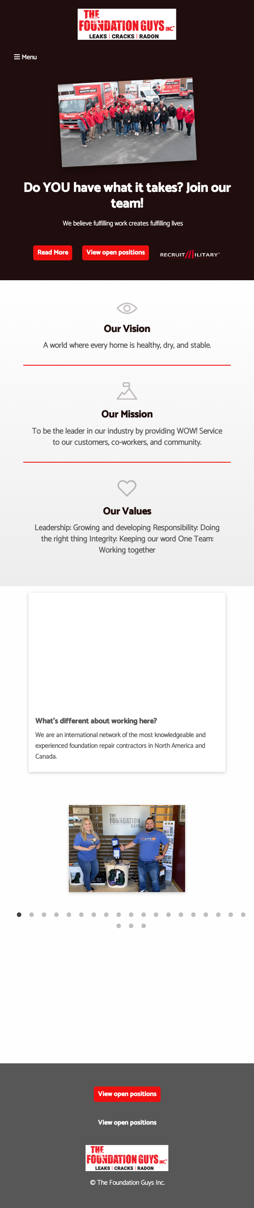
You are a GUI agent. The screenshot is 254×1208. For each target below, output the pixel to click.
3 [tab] (40, 910)
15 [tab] (189, 910)
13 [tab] (164, 910)
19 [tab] (239, 910)
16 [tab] (202, 910)
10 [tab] (127, 910)
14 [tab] (177, 910)
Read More (52, 252)
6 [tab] (77, 910)
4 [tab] (52, 910)
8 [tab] (102, 910)
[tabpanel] (127, 848)
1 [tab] (15, 910)
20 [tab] (114, 921)
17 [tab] (214, 910)
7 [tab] (89, 910)
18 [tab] (226, 910)
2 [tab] (27, 910)
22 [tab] (139, 921)
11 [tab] (139, 910)
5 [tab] (65, 910)
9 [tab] (114, 910)
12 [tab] (152, 910)
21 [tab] (127, 921)
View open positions (115, 252)
